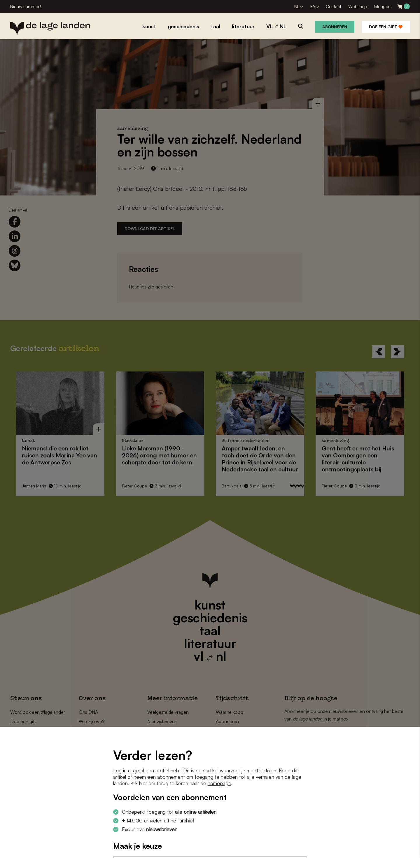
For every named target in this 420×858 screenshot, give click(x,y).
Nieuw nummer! (25, 6)
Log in (120, 770)
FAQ (314, 6)
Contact (333, 6)
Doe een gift (385, 26)
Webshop (357, 6)
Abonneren (334, 26)
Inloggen (382, 6)
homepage (219, 783)
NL (296, 6)
